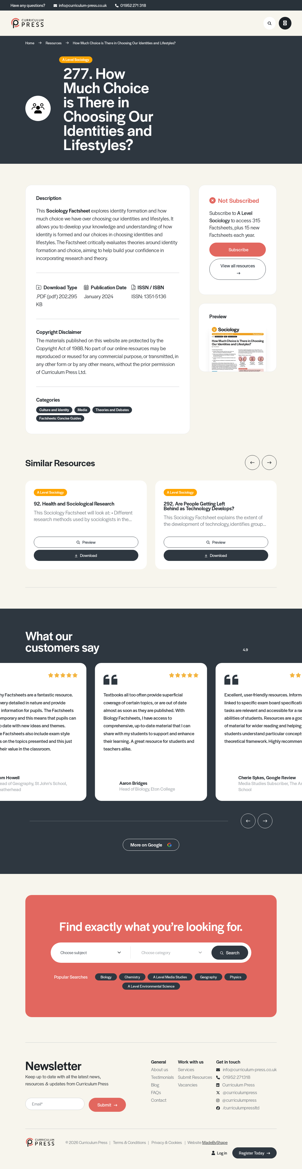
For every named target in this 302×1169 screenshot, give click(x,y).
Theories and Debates (112, 409)
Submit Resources (195, 1077)
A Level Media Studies (170, 976)
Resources (54, 42)
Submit (107, 1104)
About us (159, 1069)
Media (82, 409)
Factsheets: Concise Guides (60, 418)
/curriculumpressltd (241, 1107)
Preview (86, 542)
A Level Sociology (75, 59)
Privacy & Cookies (167, 1142)
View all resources (237, 269)
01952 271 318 (133, 5)
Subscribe (238, 249)
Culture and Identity (54, 409)
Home (29, 42)
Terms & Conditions (129, 1142)
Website (207, 1142)
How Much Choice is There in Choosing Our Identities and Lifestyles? (124, 42)
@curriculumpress (240, 1092)
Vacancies (187, 1084)
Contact (158, 1100)
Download (86, 555)
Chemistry (132, 976)
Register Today (254, 1153)
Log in (219, 1153)
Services (186, 1069)
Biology (106, 976)
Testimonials (162, 1077)
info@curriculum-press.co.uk (83, 5)
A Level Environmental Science (151, 986)
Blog (155, 1084)
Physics (235, 976)
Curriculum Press (238, 1084)
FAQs (156, 1092)
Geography (208, 976)
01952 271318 (236, 1077)
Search (229, 952)
